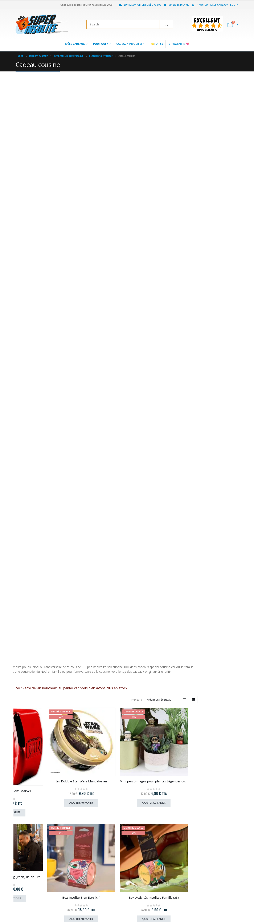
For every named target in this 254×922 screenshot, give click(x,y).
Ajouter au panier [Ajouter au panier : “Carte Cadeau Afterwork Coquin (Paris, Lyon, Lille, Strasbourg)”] (42, 735)
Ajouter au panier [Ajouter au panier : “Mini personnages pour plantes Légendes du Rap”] (155, 194)
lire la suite (26, 88)
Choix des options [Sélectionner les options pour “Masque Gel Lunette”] (42, 566)
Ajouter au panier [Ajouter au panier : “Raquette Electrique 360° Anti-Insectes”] (155, 294)
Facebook (204, 908)
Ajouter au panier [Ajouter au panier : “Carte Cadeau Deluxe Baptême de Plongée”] (98, 747)
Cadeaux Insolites (129, 44)
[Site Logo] (42, 24)
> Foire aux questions (86, 801)
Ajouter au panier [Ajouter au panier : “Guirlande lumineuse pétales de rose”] (155, 384)
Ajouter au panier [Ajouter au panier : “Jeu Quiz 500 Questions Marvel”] (42, 202)
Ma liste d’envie (176, 4)
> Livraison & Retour (85, 794)
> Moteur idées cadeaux (209, 4)
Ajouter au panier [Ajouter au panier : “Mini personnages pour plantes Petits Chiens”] (42, 384)
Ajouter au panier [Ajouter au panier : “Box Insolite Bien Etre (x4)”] (42, 293)
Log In (234, 4)
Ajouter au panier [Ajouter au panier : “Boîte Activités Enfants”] (98, 475)
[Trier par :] (201, 107)
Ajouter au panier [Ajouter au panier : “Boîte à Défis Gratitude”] (42, 657)
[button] (29, 107)
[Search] (166, 24)
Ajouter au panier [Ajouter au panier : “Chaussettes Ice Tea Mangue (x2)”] (42, 475)
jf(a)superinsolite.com (29, 829)
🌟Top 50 (157, 44)
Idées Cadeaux (75, 44)
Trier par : (177, 107)
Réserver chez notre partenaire (214, 657)
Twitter (211, 908)
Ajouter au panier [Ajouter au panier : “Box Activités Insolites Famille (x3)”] (98, 293)
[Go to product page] (42, 145)
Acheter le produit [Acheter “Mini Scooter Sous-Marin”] (213, 748)
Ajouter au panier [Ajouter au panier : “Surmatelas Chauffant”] (212, 475)
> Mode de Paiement (85, 807)
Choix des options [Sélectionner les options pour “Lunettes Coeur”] (98, 384)
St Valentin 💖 (179, 44)
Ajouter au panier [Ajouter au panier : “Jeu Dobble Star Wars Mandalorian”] (98, 194)
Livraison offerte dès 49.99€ (140, 4)
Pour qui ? (100, 44)
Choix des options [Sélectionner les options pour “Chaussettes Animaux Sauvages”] (212, 293)
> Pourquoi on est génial (88, 814)
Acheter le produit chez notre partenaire (218, 566)
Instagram (235, 908)
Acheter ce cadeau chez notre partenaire (105, 566)
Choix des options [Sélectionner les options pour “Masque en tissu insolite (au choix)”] (212, 384)
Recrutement (83, 823)
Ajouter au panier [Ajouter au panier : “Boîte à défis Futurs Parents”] (155, 566)
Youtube (227, 908)
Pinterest (219, 908)
